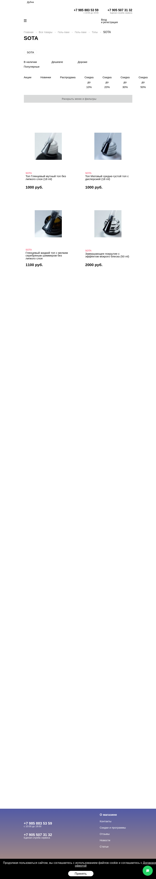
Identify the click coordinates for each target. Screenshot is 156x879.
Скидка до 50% (143, 82)
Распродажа (67, 77)
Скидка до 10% (88, 82)
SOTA (30, 52)
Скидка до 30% (125, 82)
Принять (81, 873)
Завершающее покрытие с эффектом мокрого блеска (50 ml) (107, 255)
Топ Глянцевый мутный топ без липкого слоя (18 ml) (46, 178)
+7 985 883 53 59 (86, 10)
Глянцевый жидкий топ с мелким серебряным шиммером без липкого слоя (47, 255)
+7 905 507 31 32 (120, 10)
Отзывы (105, 834)
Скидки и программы (113, 827)
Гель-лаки (63, 32)
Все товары (45, 32)
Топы (95, 32)
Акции (27, 77)
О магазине (108, 814)
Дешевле (57, 61)
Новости (105, 840)
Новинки (45, 77)
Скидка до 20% (107, 82)
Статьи (104, 846)
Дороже (82, 61)
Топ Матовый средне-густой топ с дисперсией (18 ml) (107, 178)
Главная (28, 32)
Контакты (106, 821)
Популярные (32, 66)
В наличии (30, 61)
